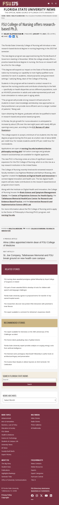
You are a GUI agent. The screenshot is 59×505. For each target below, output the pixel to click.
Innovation (5, 231)
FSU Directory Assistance (40, 488)
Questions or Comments (40, 491)
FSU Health (50, 228)
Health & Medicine (18, 16)
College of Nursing (38, 228)
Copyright (5, 497)
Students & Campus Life (9, 441)
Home (3, 16)
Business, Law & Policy (9, 425)
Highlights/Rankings (8, 473)
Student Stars (6, 467)
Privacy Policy (6, 495)
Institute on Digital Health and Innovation (37, 176)
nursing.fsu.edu (8, 215)
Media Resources (37, 467)
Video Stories (35, 418)
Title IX (33, 480)
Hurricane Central (37, 477)
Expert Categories (37, 473)
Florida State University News (29, 9)
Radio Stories (35, 421)
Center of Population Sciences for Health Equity (31, 195)
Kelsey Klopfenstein (12, 34)
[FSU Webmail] (48, 3)
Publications (5, 470)
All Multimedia (36, 428)
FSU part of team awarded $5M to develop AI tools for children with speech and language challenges (27, 288)
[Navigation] (56, 3)
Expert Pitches (6, 455)
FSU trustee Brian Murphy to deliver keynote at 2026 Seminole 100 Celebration (27, 363)
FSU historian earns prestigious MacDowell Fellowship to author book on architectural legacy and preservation (28, 355)
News (8, 16)
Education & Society (8, 428)
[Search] (52, 3)
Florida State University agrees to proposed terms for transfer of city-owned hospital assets (28, 297)
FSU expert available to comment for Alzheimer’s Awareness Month (27, 312)
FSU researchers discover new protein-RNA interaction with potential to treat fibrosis (28, 305)
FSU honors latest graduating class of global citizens (22, 340)
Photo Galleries (36, 425)
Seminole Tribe (6, 477)
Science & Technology (9, 438)
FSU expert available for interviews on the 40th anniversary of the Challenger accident (26, 333)
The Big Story (6, 463)
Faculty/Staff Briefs (8, 451)
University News (7, 445)
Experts (33, 470)
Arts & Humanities (7, 421)
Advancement (6, 418)
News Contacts (36, 463)
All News (4, 448)
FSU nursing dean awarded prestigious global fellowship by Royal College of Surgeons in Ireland (29, 280)
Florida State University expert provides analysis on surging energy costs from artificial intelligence (29, 347)
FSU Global (5, 431)
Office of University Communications (14, 480)
